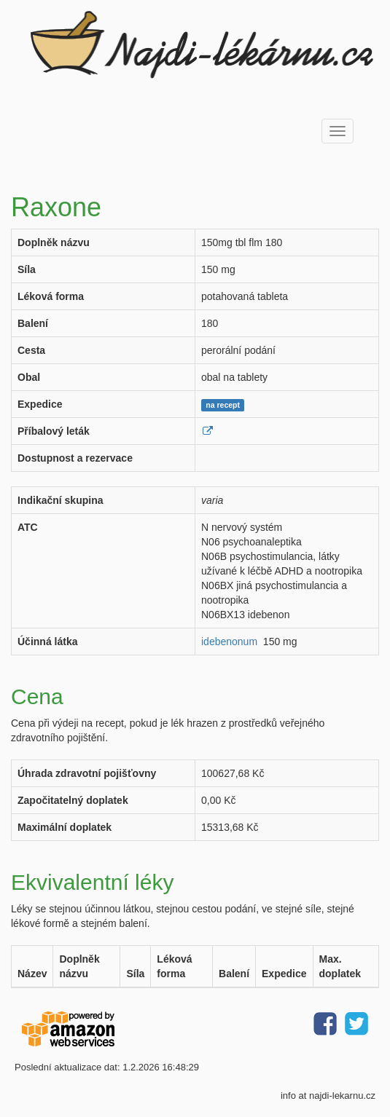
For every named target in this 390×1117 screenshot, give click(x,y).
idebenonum (229, 641)
